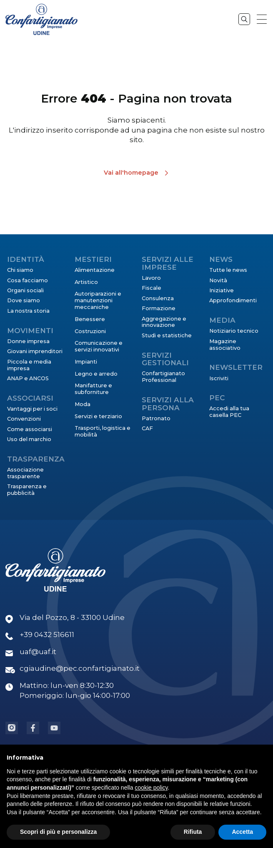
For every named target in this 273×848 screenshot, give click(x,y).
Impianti (86, 362)
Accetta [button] (242, 832)
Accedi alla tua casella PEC (229, 411)
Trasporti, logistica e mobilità (102, 431)
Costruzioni (90, 331)
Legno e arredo (96, 374)
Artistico (86, 282)
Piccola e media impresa (29, 365)
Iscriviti (218, 378)
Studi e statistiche (167, 335)
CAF (147, 428)
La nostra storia (28, 311)
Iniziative (221, 290)
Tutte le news (228, 270)
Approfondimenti (233, 300)
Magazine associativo (224, 344)
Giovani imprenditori (35, 351)
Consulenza (158, 298)
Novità (218, 280)
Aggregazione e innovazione (164, 322)
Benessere (90, 319)
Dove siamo (23, 300)
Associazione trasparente (25, 473)
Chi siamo (20, 270)
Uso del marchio (29, 439)
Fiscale (151, 288)
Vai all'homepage (131, 173)
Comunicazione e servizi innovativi (99, 346)
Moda (82, 404)
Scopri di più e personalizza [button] (58, 832)
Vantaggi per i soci (32, 409)
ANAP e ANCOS (28, 378)
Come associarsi (29, 429)
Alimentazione (95, 270)
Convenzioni (24, 419)
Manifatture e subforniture (93, 388)
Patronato (156, 418)
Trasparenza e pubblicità (27, 489)
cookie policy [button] (151, 788)
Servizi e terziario (98, 416)
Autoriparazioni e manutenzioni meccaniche (98, 300)
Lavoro (151, 278)
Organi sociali (25, 290)
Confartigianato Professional (163, 376)
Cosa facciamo (27, 280)
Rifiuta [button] (193, 832)
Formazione (158, 308)
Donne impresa (28, 341)
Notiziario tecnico (233, 331)
